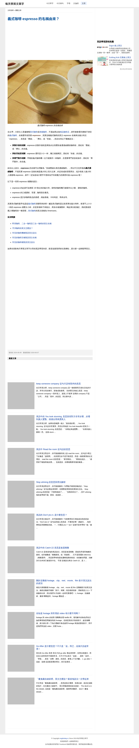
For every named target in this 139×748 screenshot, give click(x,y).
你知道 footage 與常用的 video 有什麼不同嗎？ (58, 613)
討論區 (76, 3)
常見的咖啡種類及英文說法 (23, 242)
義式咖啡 (13, 135)
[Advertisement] (50, 40)
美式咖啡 (33, 132)
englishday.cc (64, 738)
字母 (68, 3)
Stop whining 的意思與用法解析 (51, 482)
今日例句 (60, 3)
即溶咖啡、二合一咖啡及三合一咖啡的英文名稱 (32, 224)
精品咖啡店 (64, 132)
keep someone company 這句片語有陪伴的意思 (58, 384)
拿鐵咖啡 (43, 132)
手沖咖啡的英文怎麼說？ (22, 228)
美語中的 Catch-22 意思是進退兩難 (52, 548)
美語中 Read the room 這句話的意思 (53, 449)
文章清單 (11, 10)
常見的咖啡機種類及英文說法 (24, 233)
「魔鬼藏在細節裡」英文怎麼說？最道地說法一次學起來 (62, 679)
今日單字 (49, 3)
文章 (84, 3)
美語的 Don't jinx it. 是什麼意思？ (51, 515)
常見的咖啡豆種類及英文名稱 (24, 238)
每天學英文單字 (14, 4)
